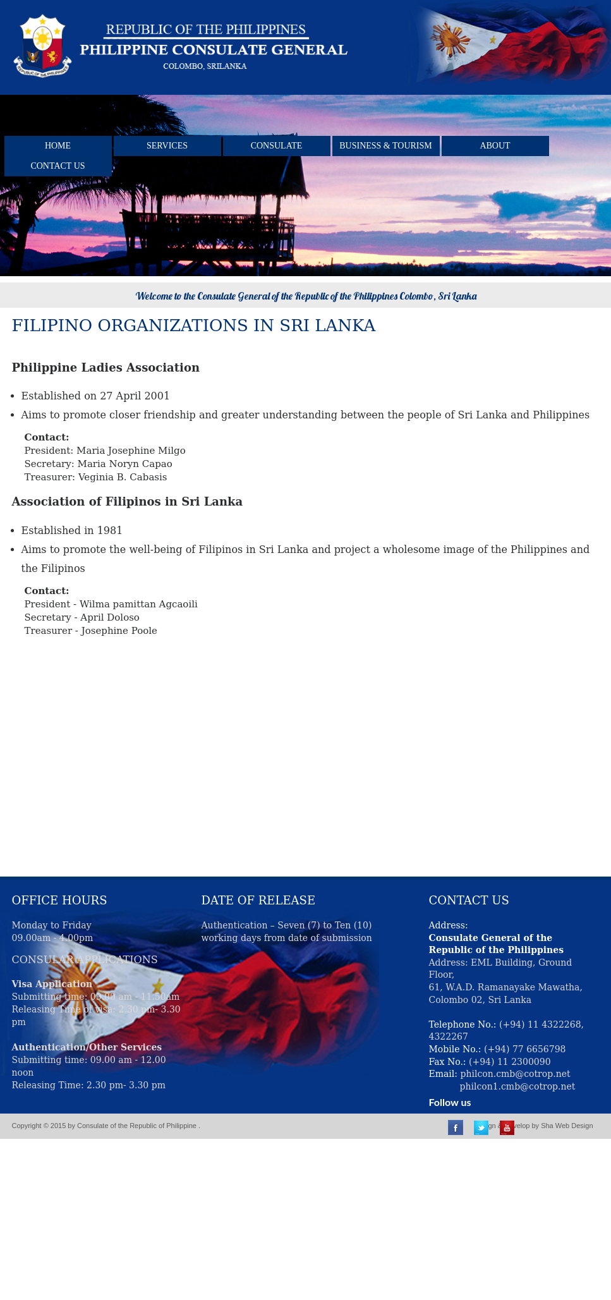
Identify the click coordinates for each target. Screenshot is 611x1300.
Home (58, 145)
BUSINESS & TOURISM (385, 145)
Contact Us (57, 166)
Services (167, 145)
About (495, 145)
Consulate (277, 145)
